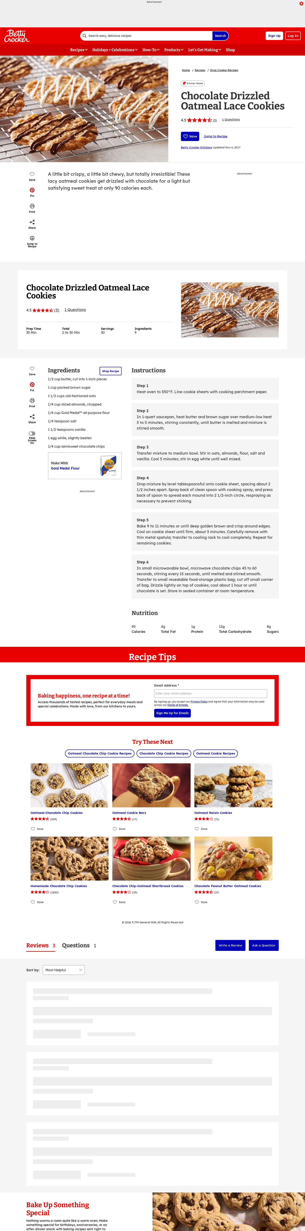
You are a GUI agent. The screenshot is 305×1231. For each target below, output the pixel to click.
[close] (301, 4)
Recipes (200, 70)
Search (220, 36)
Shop (230, 50)
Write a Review (230, 945)
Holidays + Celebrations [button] (113, 50)
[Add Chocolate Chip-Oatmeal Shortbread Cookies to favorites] (115, 902)
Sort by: (32, 970)
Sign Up (274, 36)
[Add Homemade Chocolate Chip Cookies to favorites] (33, 902)
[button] (32, 192)
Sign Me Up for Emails (172, 713)
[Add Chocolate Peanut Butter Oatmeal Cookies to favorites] (197, 902)
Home (186, 70)
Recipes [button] (77, 50)
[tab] (40, 945)
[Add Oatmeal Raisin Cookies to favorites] (197, 829)
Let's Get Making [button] (203, 50)
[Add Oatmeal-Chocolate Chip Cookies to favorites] (33, 829)
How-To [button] (149, 50)
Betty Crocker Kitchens (196, 147)
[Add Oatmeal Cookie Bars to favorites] (115, 829)
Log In (293, 36)
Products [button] (172, 50)
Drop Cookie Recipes (224, 70)
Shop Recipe (110, 371)
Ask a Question (263, 945)
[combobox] (146, 36)
